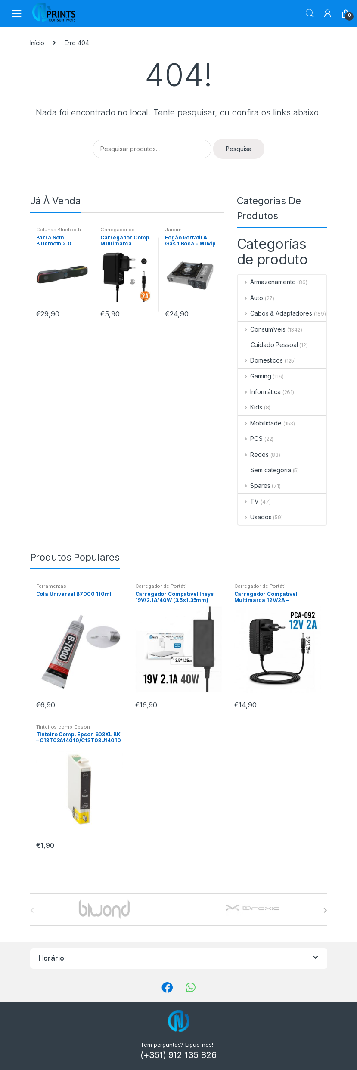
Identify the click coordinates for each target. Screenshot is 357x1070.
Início (37, 43)
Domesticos (260, 360)
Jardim (173, 229)
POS (250, 438)
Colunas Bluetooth (58, 229)
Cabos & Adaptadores (275, 313)
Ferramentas (51, 586)
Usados (255, 517)
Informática (259, 391)
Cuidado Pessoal (268, 344)
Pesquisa (238, 148)
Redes (253, 454)
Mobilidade (260, 423)
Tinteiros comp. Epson (63, 727)
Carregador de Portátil (117, 232)
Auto (250, 297)
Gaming (254, 376)
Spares (254, 485)
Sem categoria (264, 470)
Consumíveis (262, 329)
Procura (309, 13)
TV (248, 501)
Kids (250, 407)
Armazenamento (267, 281)
